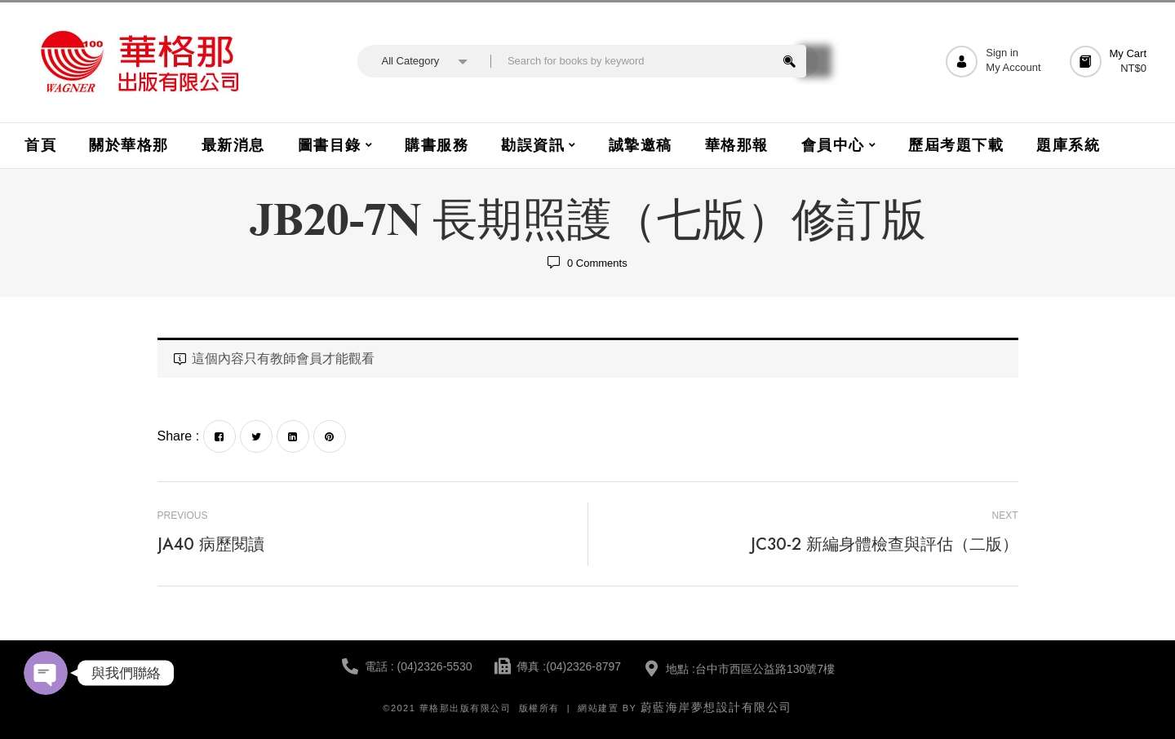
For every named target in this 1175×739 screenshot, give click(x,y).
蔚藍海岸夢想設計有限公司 (716, 707)
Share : (178, 436)
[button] (1110, 61)
